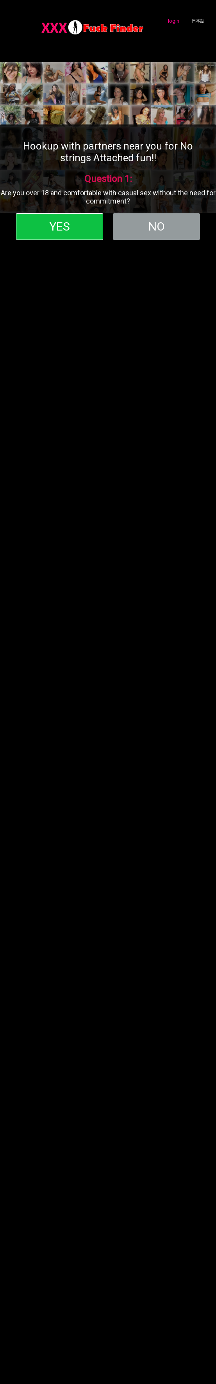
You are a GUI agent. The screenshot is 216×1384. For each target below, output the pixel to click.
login (173, 21)
